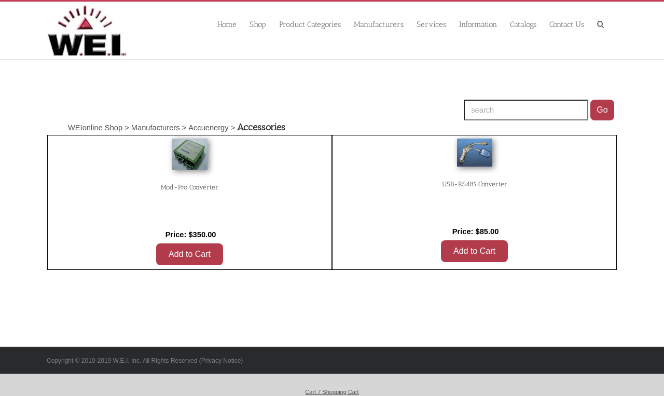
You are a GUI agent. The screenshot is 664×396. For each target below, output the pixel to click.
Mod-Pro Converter (189, 187)
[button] (600, 23)
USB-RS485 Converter (474, 184)
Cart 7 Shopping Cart (331, 392)
